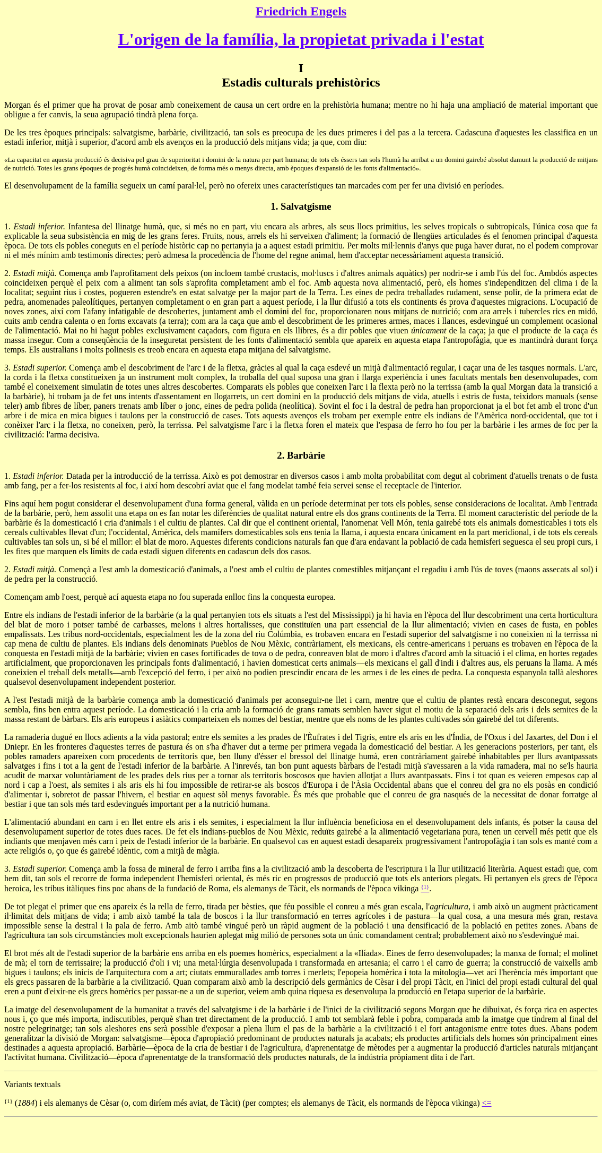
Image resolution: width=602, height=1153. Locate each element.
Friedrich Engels (301, 11)
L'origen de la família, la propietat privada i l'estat (301, 39)
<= (486, 1102)
